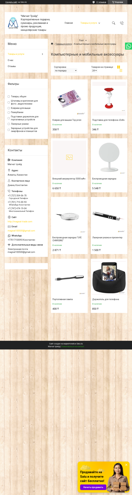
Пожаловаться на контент (72, 346)
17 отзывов (101, 2)
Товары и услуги (88, 23)
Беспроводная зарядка (104, 178)
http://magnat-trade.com (20, 221)
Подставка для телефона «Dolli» (108, 120)
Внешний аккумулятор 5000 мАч (68, 178)
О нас (10, 60)
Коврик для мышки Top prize (66, 120)
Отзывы (12, 66)
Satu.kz (80, 344)
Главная (69, 23)
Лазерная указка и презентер (107, 237)
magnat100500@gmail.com (21, 230)
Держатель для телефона (105, 299)
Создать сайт (11, 2)
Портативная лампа (62, 299)
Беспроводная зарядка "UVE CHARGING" (67, 239)
